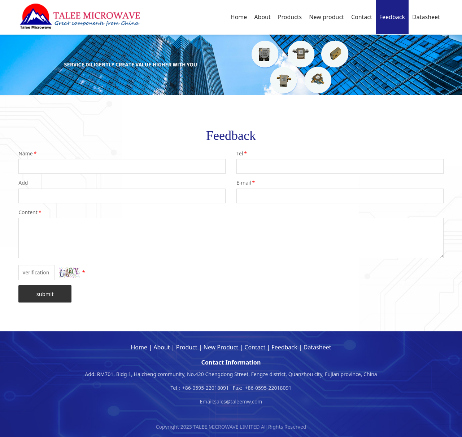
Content (30, 212)
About (262, 17)
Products (290, 17)
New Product (221, 347)
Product (186, 347)
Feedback (392, 17)
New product (326, 17)
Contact (361, 17)
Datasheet (426, 17)
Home (239, 17)
